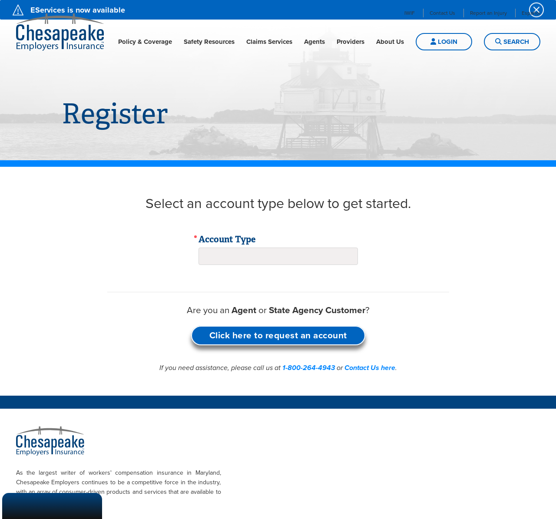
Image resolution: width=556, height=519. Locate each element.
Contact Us (442, 13)
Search (512, 42)
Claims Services (269, 42)
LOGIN (443, 42)
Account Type (227, 239)
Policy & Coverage (145, 42)
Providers (350, 42)
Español (531, 13)
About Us (390, 42)
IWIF (409, 13)
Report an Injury (488, 13)
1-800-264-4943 (308, 368)
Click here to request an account (278, 335)
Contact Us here (369, 368)
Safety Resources (209, 42)
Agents (314, 42)
